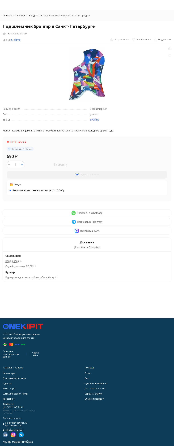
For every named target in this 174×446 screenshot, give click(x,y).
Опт (86, 378)
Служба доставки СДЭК (19, 266)
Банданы (34, 15)
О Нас (87, 373)
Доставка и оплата (94, 388)
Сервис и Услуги (93, 393)
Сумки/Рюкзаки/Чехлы (15, 393)
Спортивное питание (14, 378)
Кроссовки (8, 398)
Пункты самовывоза (95, 383)
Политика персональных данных (11, 354)
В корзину (60, 164)
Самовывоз (12, 261)
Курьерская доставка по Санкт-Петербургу (29, 277)
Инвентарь (9, 373)
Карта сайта (35, 354)
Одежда (20, 15)
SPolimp (15, 39)
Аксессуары (9, 388)
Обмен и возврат (94, 398)
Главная (7, 15)
